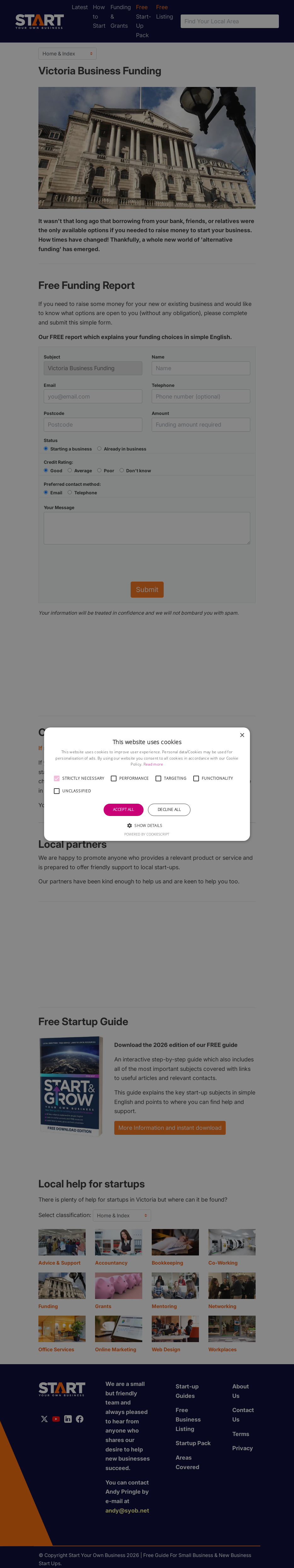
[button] (56, 778)
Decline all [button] (169, 809)
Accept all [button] (123, 809)
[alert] (147, 784)
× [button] (242, 735)
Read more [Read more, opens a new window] (153, 764)
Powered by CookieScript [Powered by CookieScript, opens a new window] (146, 834)
